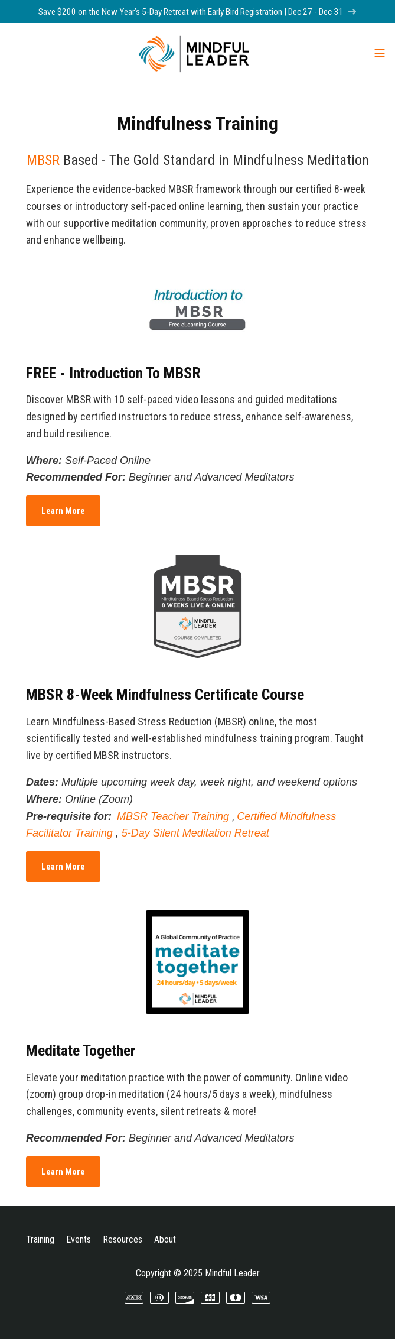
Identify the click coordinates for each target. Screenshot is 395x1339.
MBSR (43, 160)
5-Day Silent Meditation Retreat (195, 833)
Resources (122, 1239)
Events (78, 1239)
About (165, 1239)
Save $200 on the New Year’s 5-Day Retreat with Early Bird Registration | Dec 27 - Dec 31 (197, 12)
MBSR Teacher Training (173, 816)
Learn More (63, 510)
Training (40, 1239)
